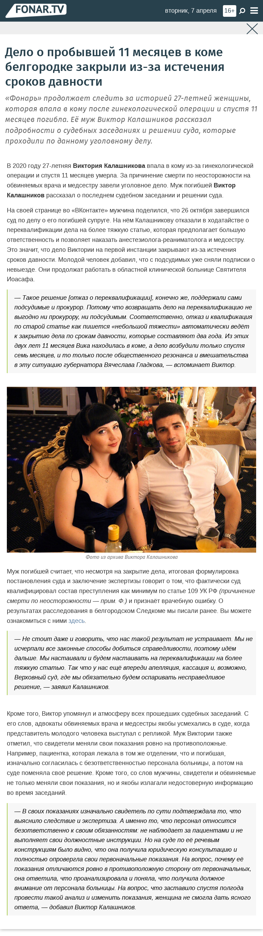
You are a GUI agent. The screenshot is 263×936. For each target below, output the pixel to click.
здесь (76, 621)
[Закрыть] (252, 29)
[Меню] (254, 10)
